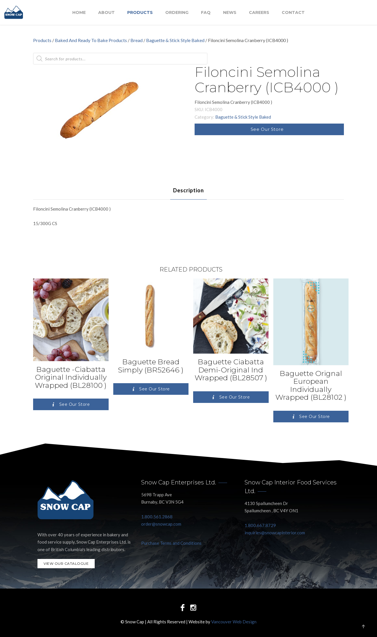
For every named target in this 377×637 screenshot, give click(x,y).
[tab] (188, 190)
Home (79, 12)
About (106, 12)
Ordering (176, 12)
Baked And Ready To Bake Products (91, 40)
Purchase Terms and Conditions (171, 543)
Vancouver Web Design (233, 621)
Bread (136, 40)
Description (188, 190)
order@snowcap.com (161, 523)
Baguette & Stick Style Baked (175, 40)
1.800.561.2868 (157, 516)
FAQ (206, 12)
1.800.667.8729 (260, 525)
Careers (259, 12)
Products (140, 12)
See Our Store (267, 129)
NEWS (229, 12)
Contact (293, 12)
